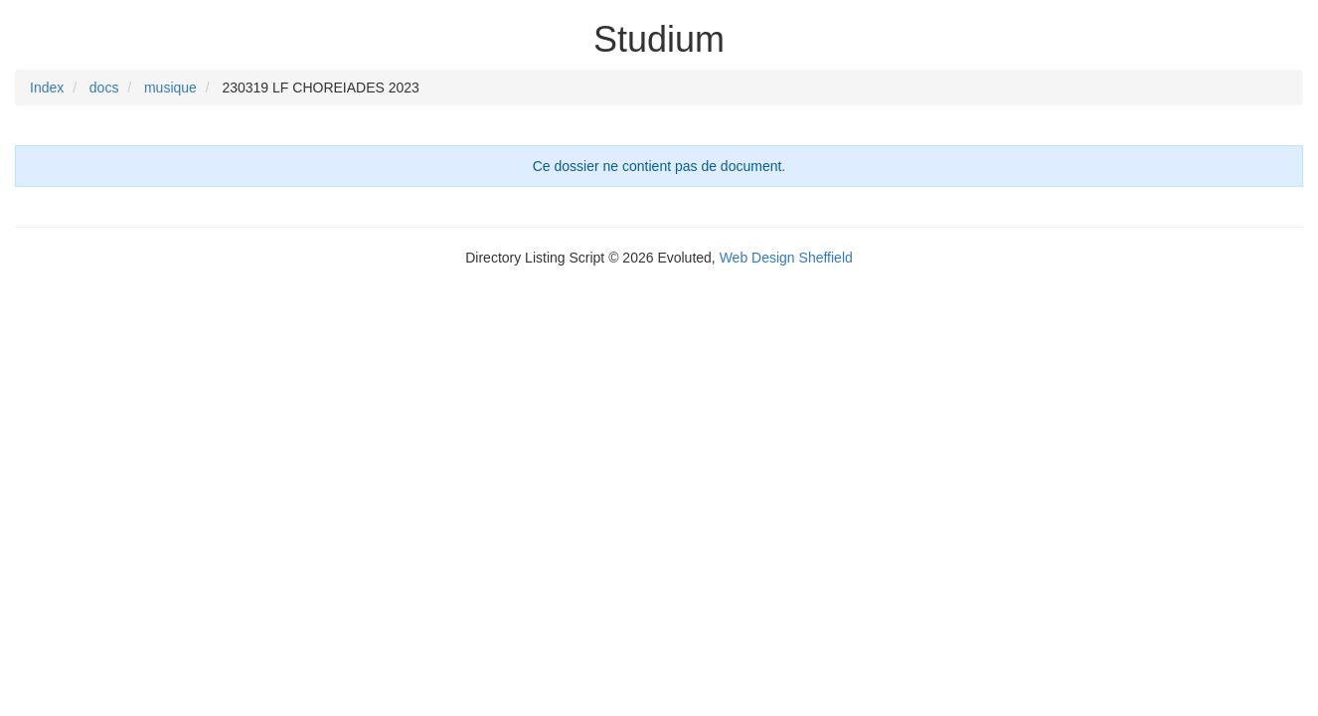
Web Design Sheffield (786, 258)
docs (104, 87)
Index (47, 87)
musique (170, 87)
